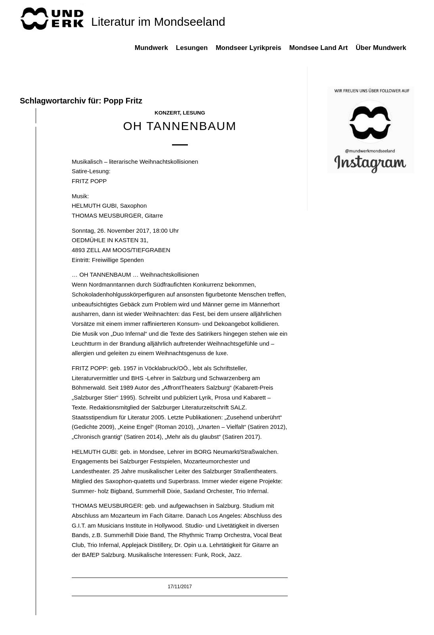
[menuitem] (155, 52)
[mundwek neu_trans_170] (53, 18)
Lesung (194, 113)
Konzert (167, 113)
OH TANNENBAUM (180, 125)
